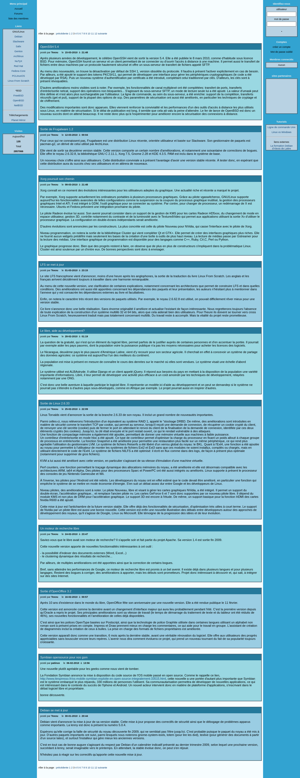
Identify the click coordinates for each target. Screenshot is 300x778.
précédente (62, 33)
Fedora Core (18, 71)
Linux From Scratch (18, 80)
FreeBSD (18, 95)
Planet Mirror (18, 120)
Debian (18, 36)
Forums (18, 13)
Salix (18, 46)
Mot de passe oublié (281, 52)
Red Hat (18, 66)
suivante (102, 33)
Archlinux (18, 56)
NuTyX (18, 61)
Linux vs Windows (281, 132)
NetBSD (18, 105)
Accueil (18, 8)
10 (89, 33)
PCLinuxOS (18, 76)
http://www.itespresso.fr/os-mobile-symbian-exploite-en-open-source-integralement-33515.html (103, 678)
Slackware (18, 41)
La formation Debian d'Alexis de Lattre (281, 147)
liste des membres (18, 18)
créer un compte (281, 47)
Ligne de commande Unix (281, 127)
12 (95, 33)
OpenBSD (18, 100)
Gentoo (18, 51)
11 (92, 33)
